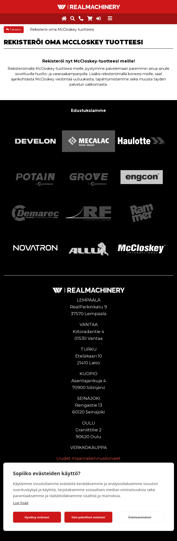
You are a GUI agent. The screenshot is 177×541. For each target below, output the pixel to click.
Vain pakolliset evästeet (88, 517)
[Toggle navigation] (110, 18)
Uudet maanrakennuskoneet (88, 458)
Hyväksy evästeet (36, 517)
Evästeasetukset (140, 517)
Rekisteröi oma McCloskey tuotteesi (62, 29)
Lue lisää (20, 502)
